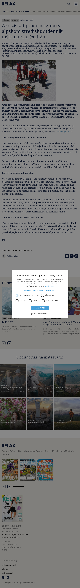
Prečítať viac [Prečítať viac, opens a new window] (49, 286)
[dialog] (40, 294)
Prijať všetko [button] (40, 308)
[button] (40, 290)
